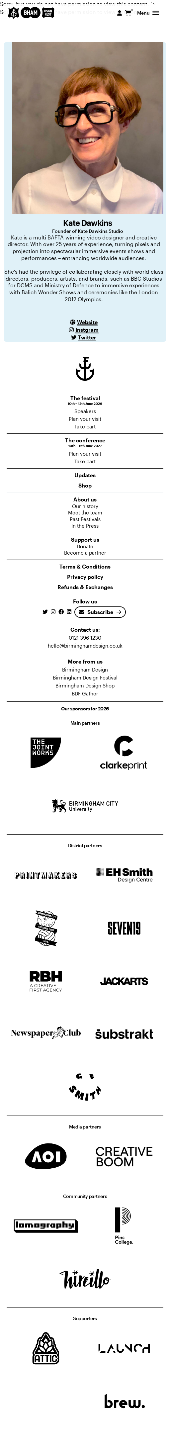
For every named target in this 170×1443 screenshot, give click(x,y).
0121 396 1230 (85, 638)
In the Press (85, 526)
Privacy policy (85, 577)
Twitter (87, 337)
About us (85, 499)
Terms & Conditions (85, 566)
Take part (85, 426)
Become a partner (85, 553)
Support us (85, 539)
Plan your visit (85, 419)
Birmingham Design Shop (85, 685)
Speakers (85, 411)
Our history (85, 506)
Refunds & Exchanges (85, 587)
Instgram (87, 329)
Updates (85, 475)
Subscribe (96, 612)
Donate (85, 546)
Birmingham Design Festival (85, 677)
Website (87, 322)
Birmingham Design (85, 670)
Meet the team (85, 512)
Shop (85, 485)
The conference (85, 442)
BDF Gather (85, 693)
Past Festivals (85, 519)
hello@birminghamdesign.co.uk (85, 646)
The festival (85, 400)
